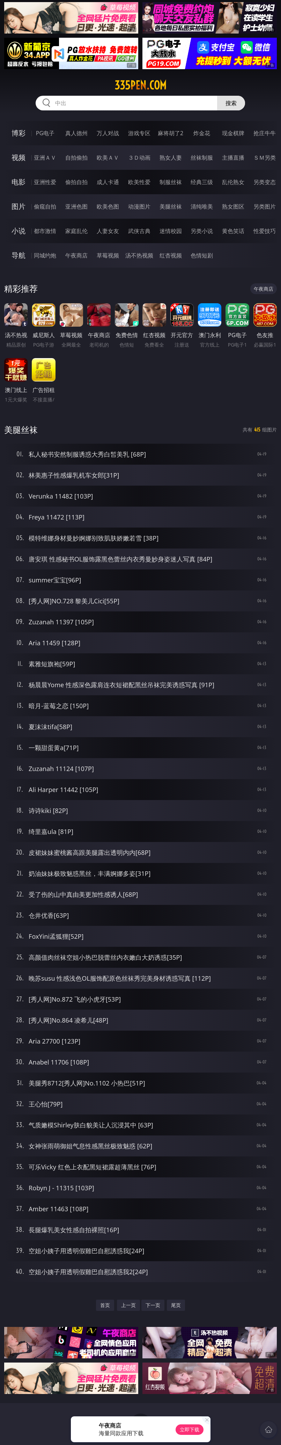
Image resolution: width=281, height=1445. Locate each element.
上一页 (128, 1305)
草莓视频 (108, 255)
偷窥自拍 (45, 206)
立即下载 (189, 1429)
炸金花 (201, 133)
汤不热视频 (139, 255)
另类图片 (264, 206)
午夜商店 (76, 255)
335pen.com (140, 85)
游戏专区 (139, 133)
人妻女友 (108, 231)
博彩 (18, 133)
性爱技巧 (264, 231)
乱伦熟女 (233, 182)
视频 (18, 157)
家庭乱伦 (76, 231)
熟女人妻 (171, 157)
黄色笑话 (233, 231)
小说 (18, 230)
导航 (18, 255)
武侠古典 (139, 231)
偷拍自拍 (76, 182)
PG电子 (45, 133)
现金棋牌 (233, 133)
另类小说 (202, 231)
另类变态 (264, 182)
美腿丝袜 (171, 206)
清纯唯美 (202, 206)
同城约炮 (45, 255)
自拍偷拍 (76, 157)
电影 (18, 182)
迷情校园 (171, 231)
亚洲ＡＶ (45, 157)
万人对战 (108, 133)
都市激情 (45, 231)
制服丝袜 (171, 182)
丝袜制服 (202, 157)
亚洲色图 (76, 206)
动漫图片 (139, 206)
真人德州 (76, 133)
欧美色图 (108, 206)
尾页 (176, 1305)
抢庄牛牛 (264, 133)
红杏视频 (171, 255)
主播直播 (233, 157)
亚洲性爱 (45, 182)
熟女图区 (233, 206)
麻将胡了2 (170, 133)
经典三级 (202, 182)
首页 (105, 1305)
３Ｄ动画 (139, 157)
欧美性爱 (139, 182)
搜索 (231, 103)
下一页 (153, 1305)
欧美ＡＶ (108, 157)
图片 (18, 206)
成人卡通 (108, 182)
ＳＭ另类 (264, 157)
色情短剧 (202, 255)
